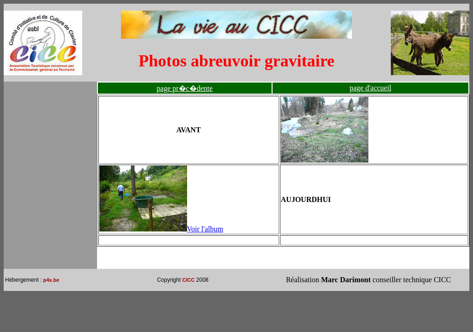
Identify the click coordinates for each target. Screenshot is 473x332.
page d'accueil (370, 88)
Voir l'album (161, 229)
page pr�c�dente (184, 88)
